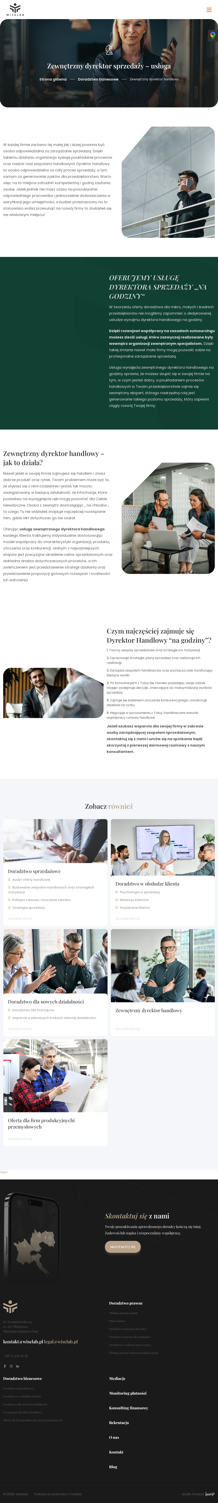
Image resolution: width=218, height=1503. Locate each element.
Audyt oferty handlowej (31, 879)
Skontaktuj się (123, 1247)
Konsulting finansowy (128, 1407)
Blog (113, 1466)
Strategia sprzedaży (28, 907)
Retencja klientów (134, 900)
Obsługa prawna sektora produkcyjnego (133, 1353)
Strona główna (53, 79)
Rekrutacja (119, 1422)
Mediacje (117, 1378)
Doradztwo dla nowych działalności (46, 1001)
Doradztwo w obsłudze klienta (147, 883)
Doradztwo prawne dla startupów (130, 1337)
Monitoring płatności (128, 1393)
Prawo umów (117, 1321)
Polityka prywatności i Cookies (57, 1494)
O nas (114, 1437)
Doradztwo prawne (126, 1303)
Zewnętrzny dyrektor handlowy (148, 1010)
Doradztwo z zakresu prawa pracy (130, 1345)
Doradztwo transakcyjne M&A (128, 1329)
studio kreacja (198, 1494)
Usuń (4, 1172)
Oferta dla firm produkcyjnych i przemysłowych (32, 1420)
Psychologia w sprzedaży (140, 892)
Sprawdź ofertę (20, 918)
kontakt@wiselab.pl (23, 1342)
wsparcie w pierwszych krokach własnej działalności (54, 1018)
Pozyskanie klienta (135, 907)
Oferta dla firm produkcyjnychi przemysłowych (41, 1123)
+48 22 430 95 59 (15, 1355)
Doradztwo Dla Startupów (33, 1010)
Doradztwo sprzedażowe (34, 871)
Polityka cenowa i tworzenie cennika (41, 900)
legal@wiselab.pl (61, 1342)
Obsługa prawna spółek (123, 1313)
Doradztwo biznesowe (98, 79)
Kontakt (116, 1451)
